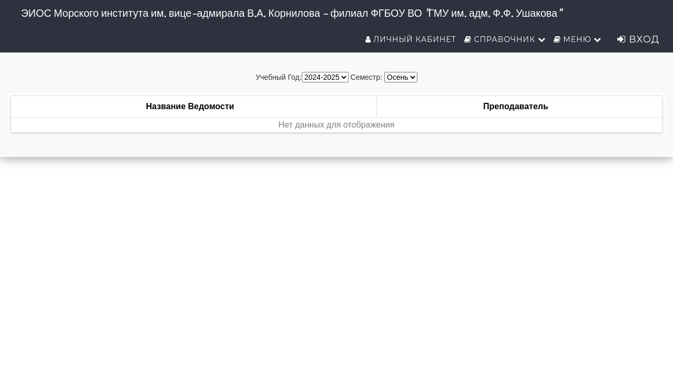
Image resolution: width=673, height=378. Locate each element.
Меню (578, 39)
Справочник (505, 39)
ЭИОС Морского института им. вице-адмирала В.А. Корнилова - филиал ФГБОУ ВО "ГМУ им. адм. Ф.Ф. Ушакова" (291, 13)
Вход (638, 39)
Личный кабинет (410, 39)
